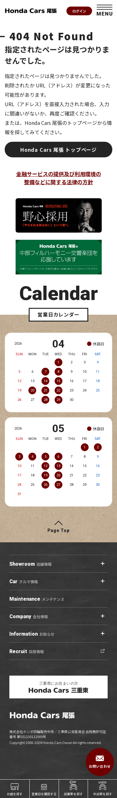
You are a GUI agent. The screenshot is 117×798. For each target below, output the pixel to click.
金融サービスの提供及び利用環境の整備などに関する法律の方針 (58, 178)
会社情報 (28, 616)
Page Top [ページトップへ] (58, 530)
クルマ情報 (23, 581)
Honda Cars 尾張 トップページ (58, 149)
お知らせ (31, 634)
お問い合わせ (99, 762)
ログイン (79, 10)
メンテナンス (36, 599)
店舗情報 (30, 564)
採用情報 (26, 651)
